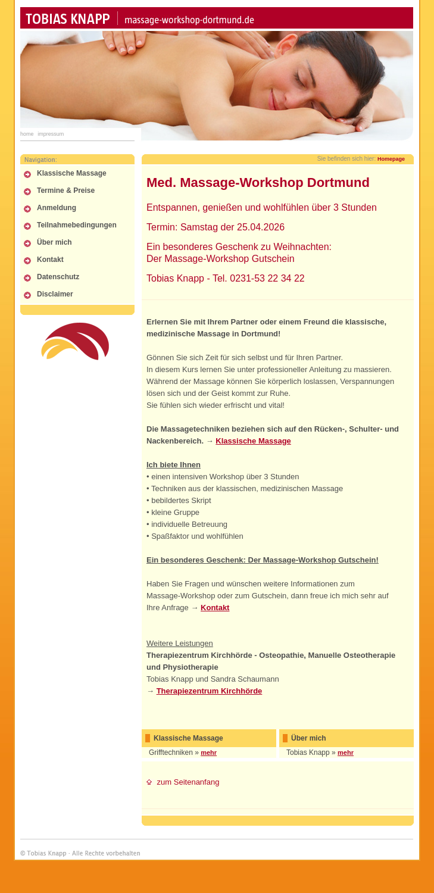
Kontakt (50, 259)
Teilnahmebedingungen (77, 225)
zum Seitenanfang (182, 782)
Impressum (51, 134)
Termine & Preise (66, 190)
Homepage (391, 159)
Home (27, 134)
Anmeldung (56, 208)
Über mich (54, 242)
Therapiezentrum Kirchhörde (210, 690)
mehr (209, 752)
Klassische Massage (72, 173)
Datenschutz (58, 277)
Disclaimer (55, 294)
